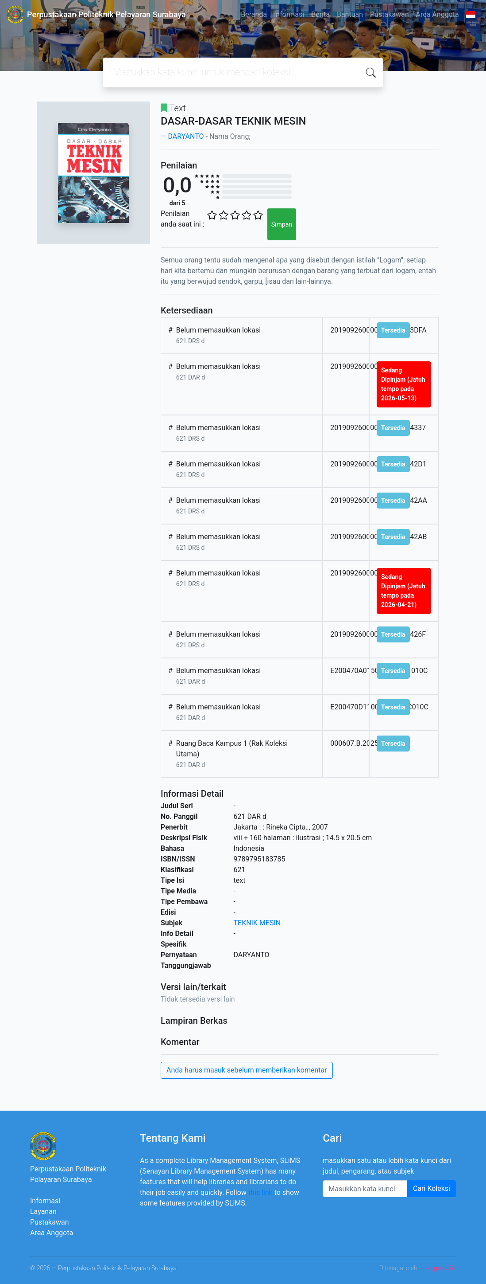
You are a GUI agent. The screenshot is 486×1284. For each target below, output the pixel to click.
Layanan (43, 1211)
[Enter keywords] (365, 1188)
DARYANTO (186, 136)
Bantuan (350, 14)
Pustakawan (389, 14)
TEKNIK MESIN (257, 923)
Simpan (281, 224)
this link (260, 1192)
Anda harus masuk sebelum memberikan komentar (246, 1070)
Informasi (289, 14)
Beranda (254, 14)
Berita (320, 14)
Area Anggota (437, 14)
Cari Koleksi (431, 1188)
